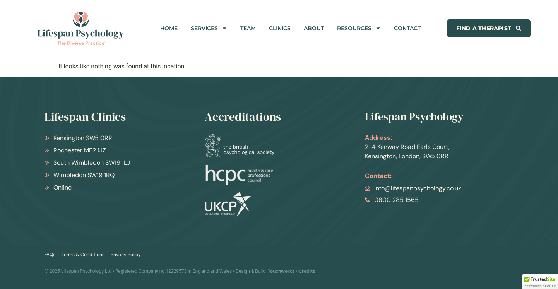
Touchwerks (281, 271)
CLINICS (280, 28)
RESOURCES (359, 28)
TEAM (248, 28)
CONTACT (407, 28)
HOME (169, 28)
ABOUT (314, 28)
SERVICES (209, 28)
